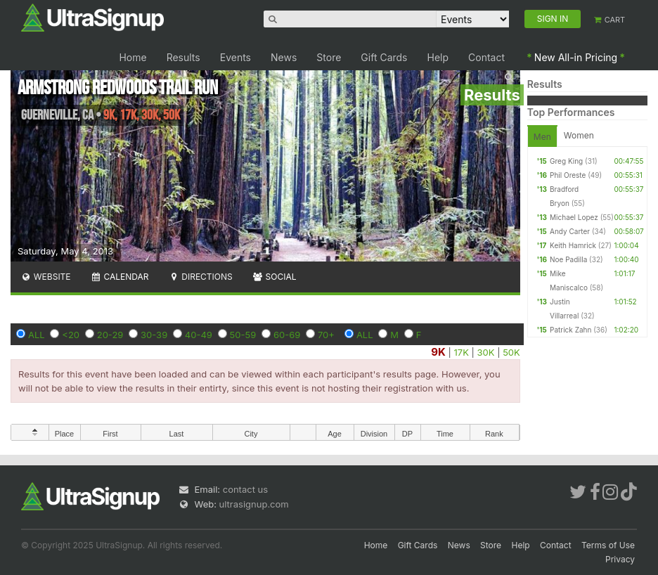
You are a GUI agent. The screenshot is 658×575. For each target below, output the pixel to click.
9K (438, 351)
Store (328, 57)
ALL (36, 334)
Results (183, 57)
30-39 (154, 334)
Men (542, 136)
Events (235, 57)
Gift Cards (384, 57)
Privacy (620, 559)
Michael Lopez (574, 217)
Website (45, 276)
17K (461, 352)
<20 (70, 334)
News (284, 57)
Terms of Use (608, 545)
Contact (486, 57)
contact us (245, 489)
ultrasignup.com (254, 504)
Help (438, 57)
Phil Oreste (568, 175)
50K (511, 352)
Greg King (566, 161)
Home (132, 57)
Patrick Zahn (570, 329)
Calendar (120, 276)
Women (579, 135)
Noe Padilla (568, 259)
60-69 (286, 334)
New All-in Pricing (575, 57)
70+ (326, 334)
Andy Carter (570, 231)
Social (274, 276)
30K (486, 352)
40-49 (198, 334)
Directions (200, 276)
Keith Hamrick (573, 245)
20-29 (110, 334)
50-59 (243, 334)
